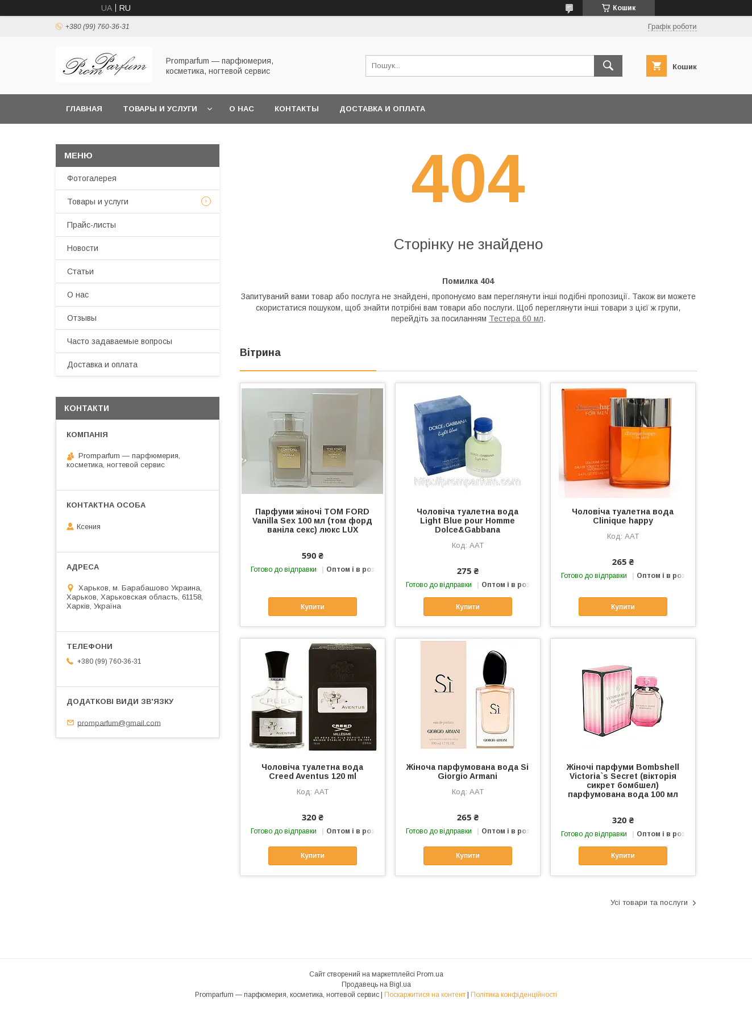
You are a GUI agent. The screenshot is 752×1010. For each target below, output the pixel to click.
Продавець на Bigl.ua (376, 984)
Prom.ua (430, 974)
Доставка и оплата (382, 108)
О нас (241, 108)
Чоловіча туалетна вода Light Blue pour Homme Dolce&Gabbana (467, 520)
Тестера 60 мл (516, 318)
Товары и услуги (160, 108)
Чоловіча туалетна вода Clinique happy (623, 516)
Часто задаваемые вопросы (119, 341)
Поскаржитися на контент (425, 995)
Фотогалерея (92, 178)
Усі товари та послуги (649, 902)
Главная (84, 108)
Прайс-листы (91, 224)
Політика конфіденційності (514, 995)
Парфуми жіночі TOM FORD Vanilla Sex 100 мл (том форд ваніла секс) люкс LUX (312, 520)
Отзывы (82, 317)
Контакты (297, 108)
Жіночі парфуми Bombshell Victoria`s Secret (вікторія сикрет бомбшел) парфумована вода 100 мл (623, 780)
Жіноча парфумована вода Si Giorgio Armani (467, 771)
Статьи (80, 271)
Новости (82, 248)
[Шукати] (608, 66)
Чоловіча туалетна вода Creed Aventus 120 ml (312, 771)
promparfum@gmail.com (119, 722)
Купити (313, 607)
